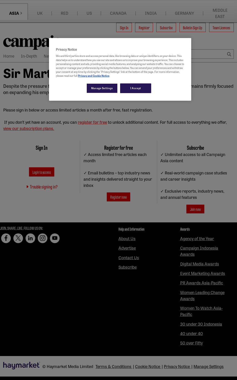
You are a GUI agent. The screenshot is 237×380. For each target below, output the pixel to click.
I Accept (135, 88)
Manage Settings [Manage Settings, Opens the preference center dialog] (102, 88)
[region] (120, 69)
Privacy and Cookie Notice (93, 75)
